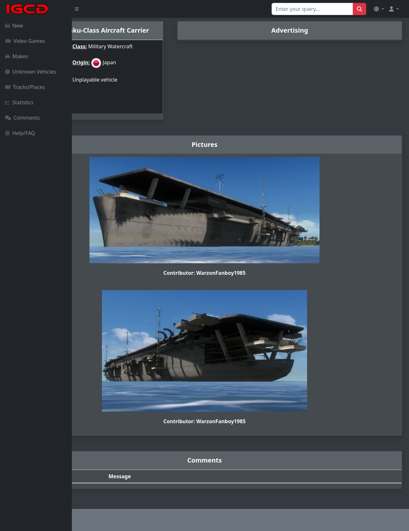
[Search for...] (312, 9)
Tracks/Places (25, 87)
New (14, 25)
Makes (16, 56)
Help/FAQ (20, 133)
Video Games (25, 40)
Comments (22, 117)
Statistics (19, 102)
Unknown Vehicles (30, 71)
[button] (379, 9)
